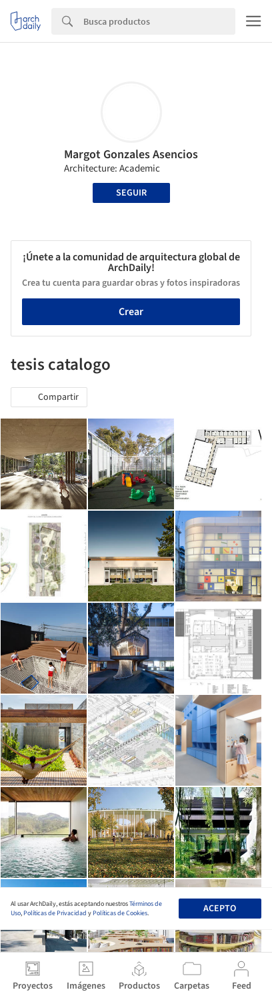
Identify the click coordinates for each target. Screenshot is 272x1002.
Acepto (219, 908)
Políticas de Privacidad (55, 913)
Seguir (131, 193)
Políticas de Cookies (120, 913)
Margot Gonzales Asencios (131, 154)
